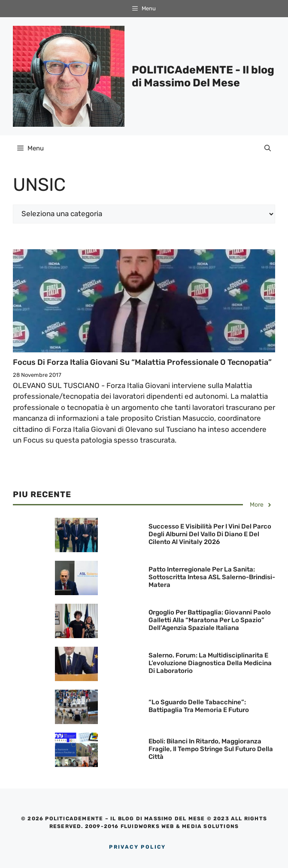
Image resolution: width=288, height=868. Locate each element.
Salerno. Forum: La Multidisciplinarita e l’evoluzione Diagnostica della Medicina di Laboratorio (210, 663)
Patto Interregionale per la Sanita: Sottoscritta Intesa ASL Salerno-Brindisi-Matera (212, 577)
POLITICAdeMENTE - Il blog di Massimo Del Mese (203, 76)
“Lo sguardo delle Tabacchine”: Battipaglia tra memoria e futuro (199, 706)
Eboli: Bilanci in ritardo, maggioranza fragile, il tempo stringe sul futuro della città (211, 749)
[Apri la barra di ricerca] (267, 148)
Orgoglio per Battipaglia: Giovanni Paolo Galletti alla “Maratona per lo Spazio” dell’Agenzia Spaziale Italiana (210, 620)
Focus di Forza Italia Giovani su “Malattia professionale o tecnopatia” (142, 362)
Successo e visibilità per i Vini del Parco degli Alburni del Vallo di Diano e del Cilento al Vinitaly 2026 (210, 534)
